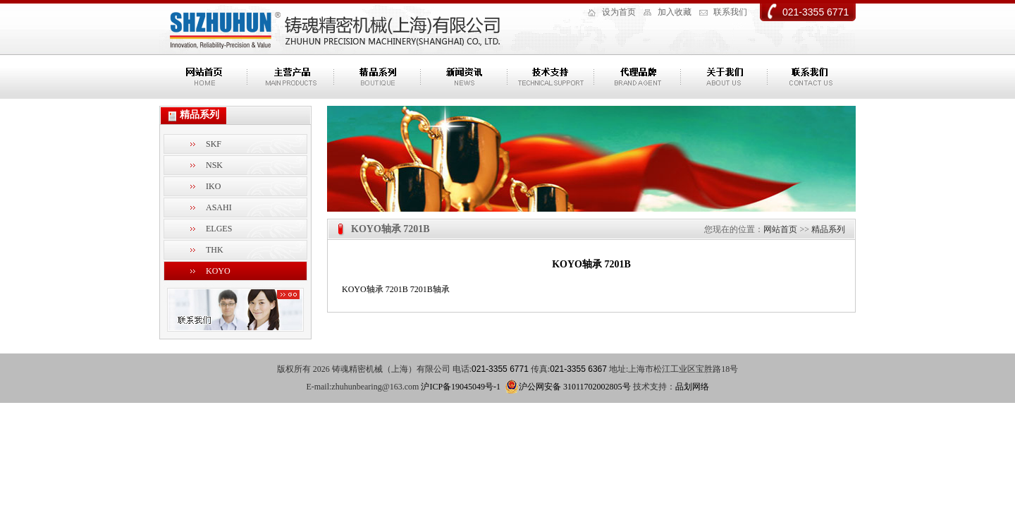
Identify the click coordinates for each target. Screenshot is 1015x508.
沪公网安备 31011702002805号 (568, 387)
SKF (213, 144)
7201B (397, 289)
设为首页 (619, 12)
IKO (213, 186)
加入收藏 (674, 12)
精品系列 (828, 229)
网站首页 (780, 229)
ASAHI (219, 207)
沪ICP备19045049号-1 (460, 387)
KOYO (218, 271)
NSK (214, 165)
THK (214, 250)
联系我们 (730, 12)
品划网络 (692, 387)
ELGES (219, 229)
